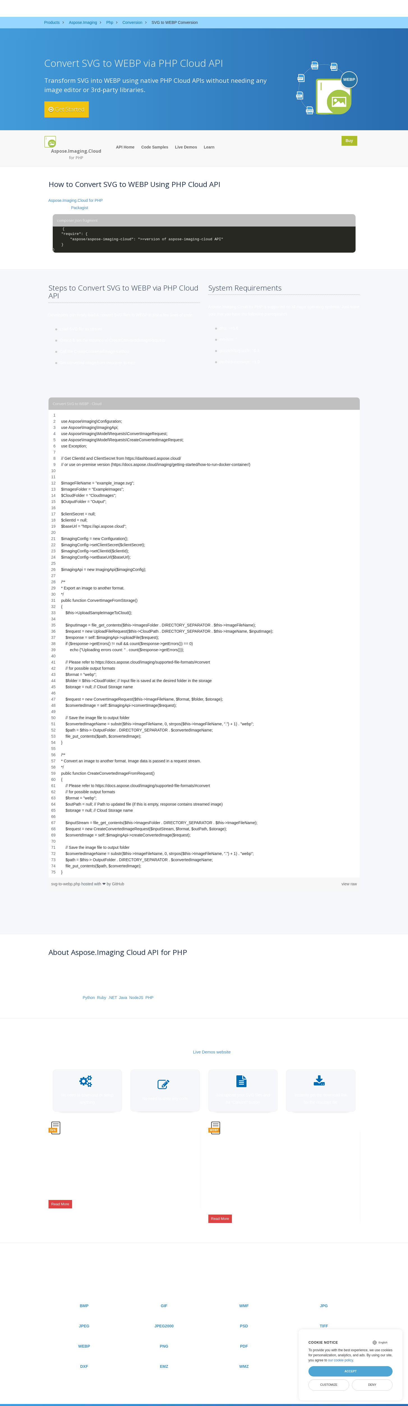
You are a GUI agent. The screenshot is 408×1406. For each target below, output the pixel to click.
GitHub (118, 884)
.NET (112, 997)
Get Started (70, 109)
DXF (84, 1357)
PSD (244, 1316)
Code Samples (154, 147)
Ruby (101, 997)
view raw (349, 884)
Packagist (79, 207)
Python (89, 997)
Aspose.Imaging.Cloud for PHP (76, 200)
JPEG (84, 1316)
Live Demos (186, 147)
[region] (204, 643)
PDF (244, 1337)
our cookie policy (340, 1360)
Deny (372, 1384)
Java (123, 997)
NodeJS (136, 997)
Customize (329, 1384)
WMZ (243, 1357)
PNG (164, 1337)
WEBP (84, 1337)
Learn (209, 147)
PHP (150, 997)
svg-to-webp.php (66, 884)
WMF (243, 1296)
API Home (125, 147)
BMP (84, 1296)
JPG (324, 1296)
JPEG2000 (164, 1316)
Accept (350, 1371)
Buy (347, 141)
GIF (164, 1296)
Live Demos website (211, 1052)
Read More (60, 1200)
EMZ (164, 1357)
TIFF (324, 1316)
